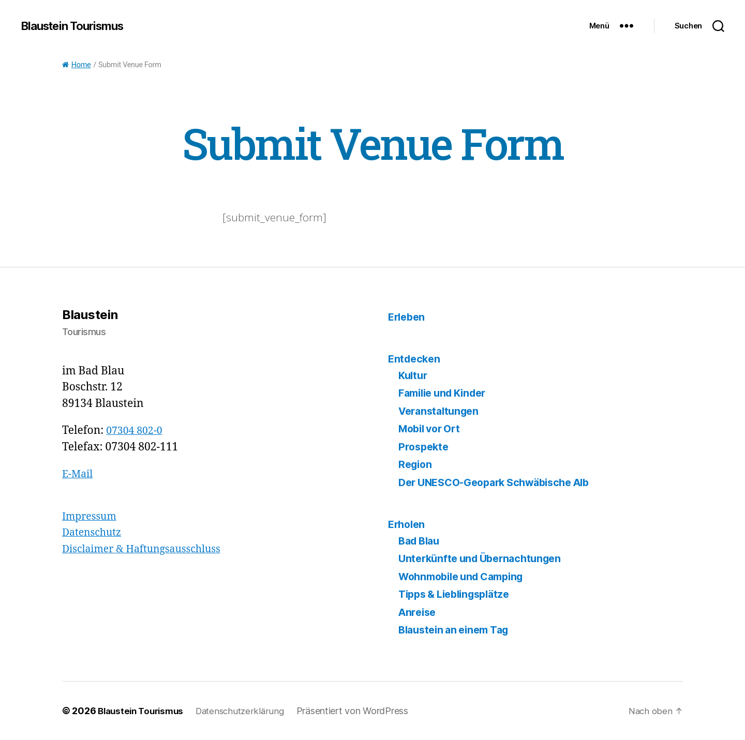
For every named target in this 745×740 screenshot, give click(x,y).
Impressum (91, 516)
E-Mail (78, 474)
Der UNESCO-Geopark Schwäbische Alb (502, 482)
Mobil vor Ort (432, 428)
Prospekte (425, 446)
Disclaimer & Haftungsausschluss (147, 549)
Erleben (408, 316)
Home (76, 65)
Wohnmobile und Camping (466, 576)
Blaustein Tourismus (77, 26)
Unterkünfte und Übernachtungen (485, 558)
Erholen (408, 524)
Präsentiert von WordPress (363, 710)
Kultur (413, 375)
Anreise (418, 612)
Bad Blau (421, 540)
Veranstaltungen (441, 410)
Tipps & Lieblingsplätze (459, 593)
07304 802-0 (136, 430)
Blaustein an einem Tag (458, 629)
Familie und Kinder (446, 392)
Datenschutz (94, 532)
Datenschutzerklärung (248, 710)
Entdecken (415, 358)
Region (416, 464)
